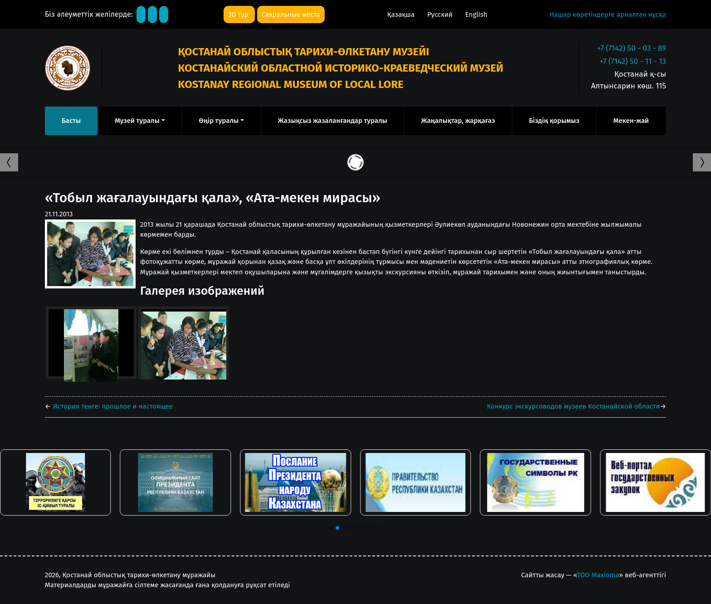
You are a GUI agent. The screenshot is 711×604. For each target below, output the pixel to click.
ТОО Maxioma (598, 575)
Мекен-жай (631, 121)
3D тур (239, 14)
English (476, 14)
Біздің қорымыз (554, 121)
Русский (440, 14)
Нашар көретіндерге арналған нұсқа (608, 14)
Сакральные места (291, 14)
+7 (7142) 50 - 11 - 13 (632, 61)
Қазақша (401, 14)
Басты (71, 121)
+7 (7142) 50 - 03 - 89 (631, 48)
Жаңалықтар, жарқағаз (458, 121)
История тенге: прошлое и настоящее (112, 406)
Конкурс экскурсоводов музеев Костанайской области (573, 406)
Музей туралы (137, 121)
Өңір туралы (219, 121)
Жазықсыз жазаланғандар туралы (332, 121)
